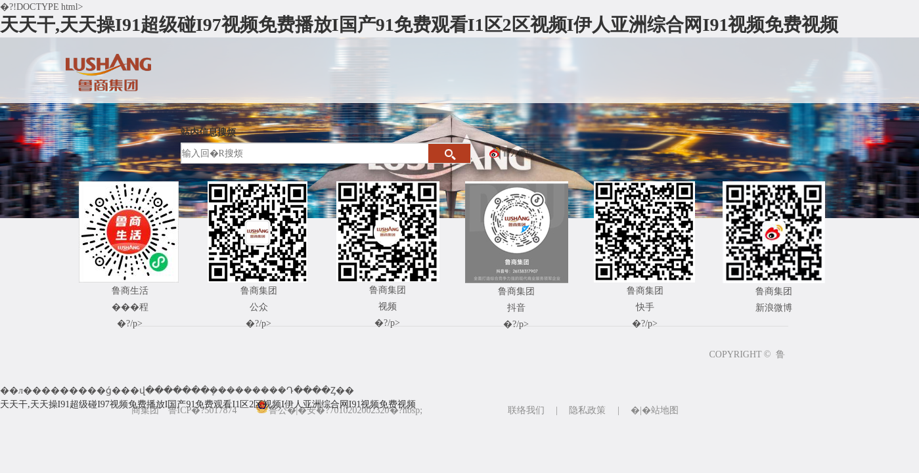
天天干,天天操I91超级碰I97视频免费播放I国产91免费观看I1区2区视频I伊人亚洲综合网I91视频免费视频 (419, 24)
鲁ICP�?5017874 (202, 410)
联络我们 (526, 410)
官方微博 (518, 153)
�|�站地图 (655, 410)
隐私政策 (587, 410)
